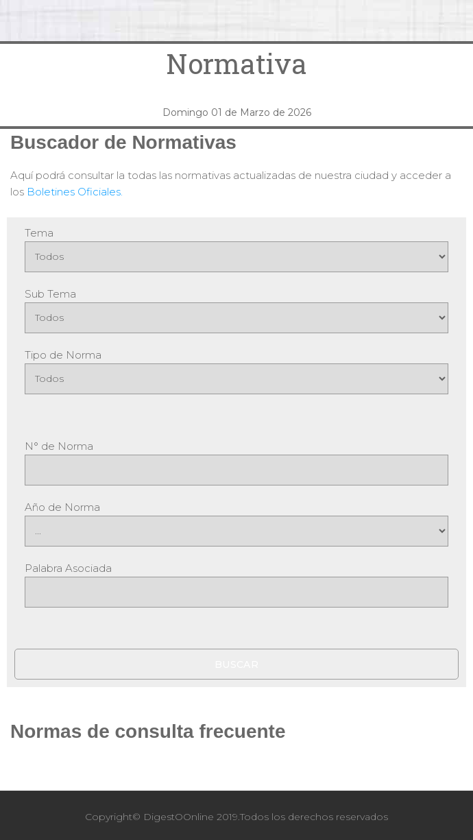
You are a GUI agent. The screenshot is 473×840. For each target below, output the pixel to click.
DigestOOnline (178, 817)
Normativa (236, 63)
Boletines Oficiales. (75, 191)
